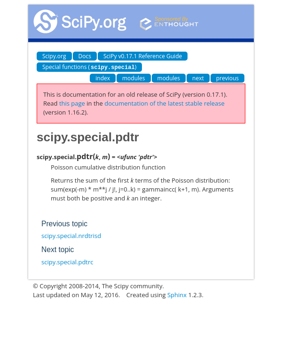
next (198, 78)
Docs (84, 56)
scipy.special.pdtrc (67, 261)
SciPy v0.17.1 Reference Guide (142, 56)
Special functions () (89, 67)
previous (227, 78)
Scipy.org (54, 56)
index (102, 78)
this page (72, 103)
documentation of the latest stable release (164, 103)
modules (133, 78)
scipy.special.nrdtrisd (71, 235)
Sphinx (177, 294)
